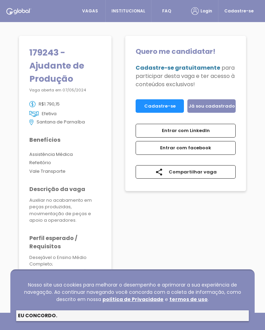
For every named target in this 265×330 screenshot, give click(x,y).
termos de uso (188, 299)
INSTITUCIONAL (128, 11)
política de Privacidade (133, 299)
